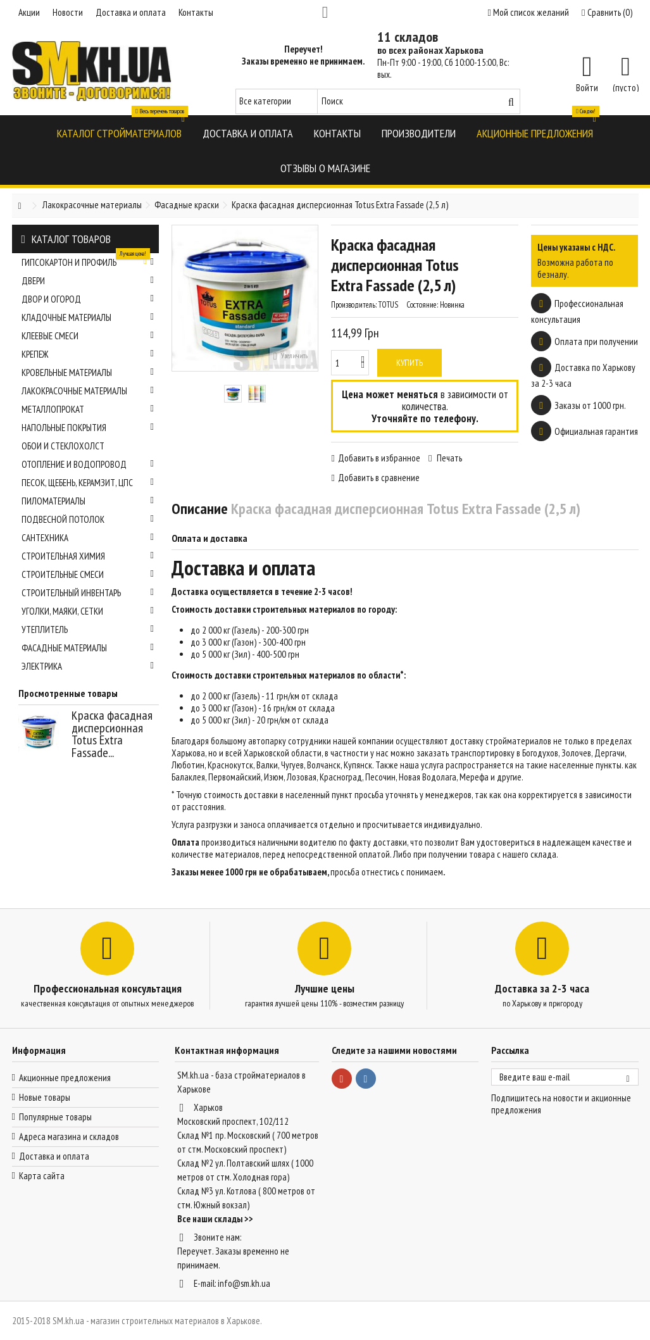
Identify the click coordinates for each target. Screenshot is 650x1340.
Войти (587, 87)
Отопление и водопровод (88, 464)
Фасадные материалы (88, 648)
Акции (29, 12)
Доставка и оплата (131, 12)
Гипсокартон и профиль (88, 260)
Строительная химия (88, 556)
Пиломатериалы (88, 501)
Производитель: (354, 304)
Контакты (195, 12)
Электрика (88, 666)
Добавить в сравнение (379, 478)
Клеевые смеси (88, 336)
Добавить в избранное (379, 458)
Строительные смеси (88, 574)
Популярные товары (55, 1117)
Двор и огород (88, 299)
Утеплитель (88, 629)
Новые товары (44, 1097)
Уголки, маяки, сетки (88, 611)
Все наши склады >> (215, 1219)
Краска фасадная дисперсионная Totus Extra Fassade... (112, 734)
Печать (448, 458)
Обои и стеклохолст (63, 446)
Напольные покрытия (88, 428)
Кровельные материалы (88, 372)
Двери (88, 281)
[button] (119, 132)
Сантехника (88, 538)
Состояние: (422, 304)
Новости (68, 12)
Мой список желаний (528, 12)
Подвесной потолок (88, 519)
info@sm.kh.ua (244, 1283)
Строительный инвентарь (88, 593)
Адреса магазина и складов (69, 1136)
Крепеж (88, 354)
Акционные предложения (65, 1078)
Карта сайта (42, 1176)
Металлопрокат (88, 409)
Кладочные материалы (88, 317)
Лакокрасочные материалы (88, 391)
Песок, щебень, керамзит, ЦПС (88, 483)
